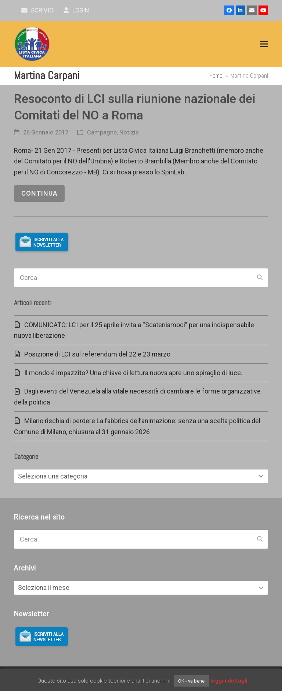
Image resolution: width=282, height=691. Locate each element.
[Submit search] (260, 277)
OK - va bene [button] (191, 681)
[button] (264, 44)
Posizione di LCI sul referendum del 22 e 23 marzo (97, 354)
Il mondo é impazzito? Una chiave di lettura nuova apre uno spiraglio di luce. (133, 373)
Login (76, 10)
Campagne (102, 132)
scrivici (38, 10)
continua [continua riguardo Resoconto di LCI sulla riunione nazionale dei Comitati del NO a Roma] (39, 193)
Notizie (129, 132)
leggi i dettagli (228, 680)
